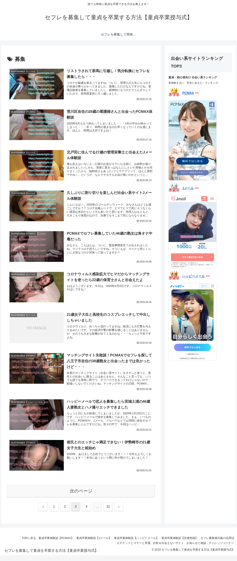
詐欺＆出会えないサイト (164, 548)
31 (108, 512)
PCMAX (188, 93)
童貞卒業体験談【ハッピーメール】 (132, 543)
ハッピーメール (193, 276)
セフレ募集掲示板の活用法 (216, 543)
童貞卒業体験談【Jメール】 (88, 543)
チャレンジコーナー (220, 548)
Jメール (188, 188)
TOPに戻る (20, 543)
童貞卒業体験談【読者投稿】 (177, 543)
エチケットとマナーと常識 (128, 548)
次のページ (81, 496)
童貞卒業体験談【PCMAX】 (48, 543)
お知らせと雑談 (194, 548)
